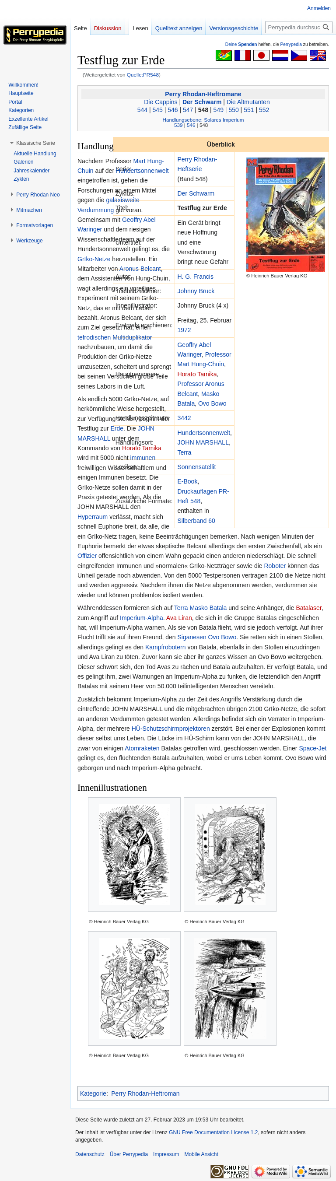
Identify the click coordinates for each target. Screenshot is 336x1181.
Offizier (87, 555)
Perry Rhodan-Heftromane (203, 94)
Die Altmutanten (248, 101)
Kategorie (93, 1093)
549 (219, 109)
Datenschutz (90, 1154)
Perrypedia (291, 44)
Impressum (166, 1154)
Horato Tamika (197, 374)
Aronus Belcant (140, 268)
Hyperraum (92, 516)
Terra (184, 452)
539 (178, 125)
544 (142, 109)
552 (264, 109)
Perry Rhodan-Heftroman (145, 1093)
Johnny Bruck (195, 290)
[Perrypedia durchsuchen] (298, 27)
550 (233, 109)
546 (173, 109)
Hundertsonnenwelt (203, 432)
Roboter (275, 565)
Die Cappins (160, 101)
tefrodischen (94, 337)
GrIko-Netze (93, 259)
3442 (184, 417)
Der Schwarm (201, 101)
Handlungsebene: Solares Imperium (203, 120)
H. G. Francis (195, 276)
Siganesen (192, 637)
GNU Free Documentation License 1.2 (213, 1132)
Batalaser (308, 607)
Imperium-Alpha (141, 617)
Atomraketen (142, 748)
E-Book (187, 481)
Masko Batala (208, 607)
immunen (143, 457)
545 (157, 109)
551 (249, 109)
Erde (116, 428)
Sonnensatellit (196, 466)
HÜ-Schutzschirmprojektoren (171, 728)
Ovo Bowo (212, 403)
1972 (184, 329)
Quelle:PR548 (143, 74)
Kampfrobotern (165, 647)
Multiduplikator (132, 337)
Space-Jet (312, 748)
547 (188, 109)
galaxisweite (122, 199)
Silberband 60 (196, 520)
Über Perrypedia (129, 1154)
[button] (35, 143)
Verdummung (95, 210)
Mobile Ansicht (201, 1154)
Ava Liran (179, 617)
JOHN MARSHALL (202, 442)
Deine (241, 44)
